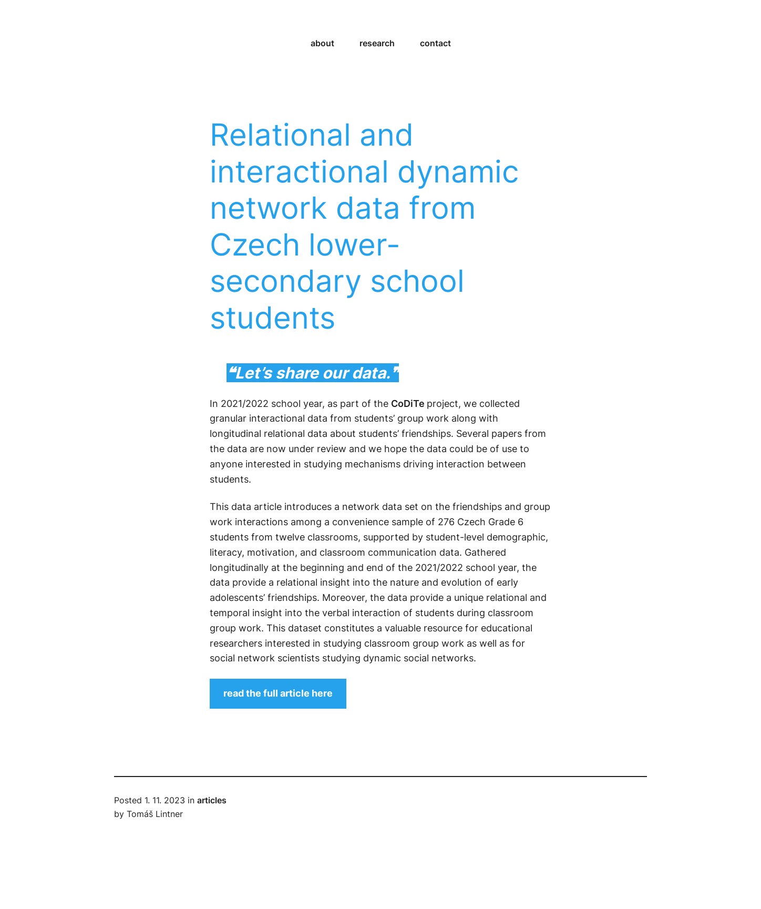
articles (212, 800)
